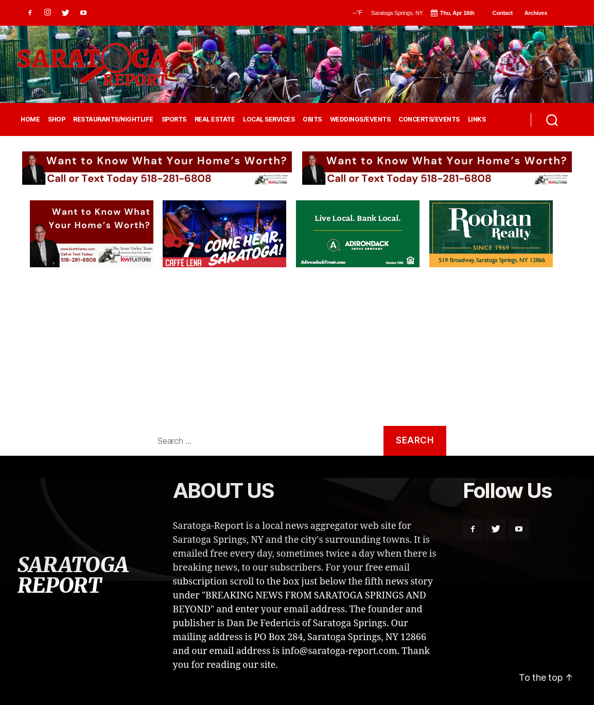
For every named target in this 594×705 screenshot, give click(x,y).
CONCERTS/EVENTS (429, 119)
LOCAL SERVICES (268, 119)
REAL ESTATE (215, 119)
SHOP (56, 119)
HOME (30, 119)
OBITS (312, 119)
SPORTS (174, 119)
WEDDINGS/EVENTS (360, 119)
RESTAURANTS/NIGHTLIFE (113, 119)
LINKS (477, 119)
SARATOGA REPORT (73, 575)
